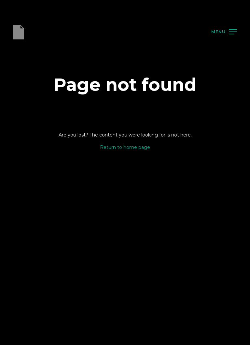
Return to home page (125, 147)
